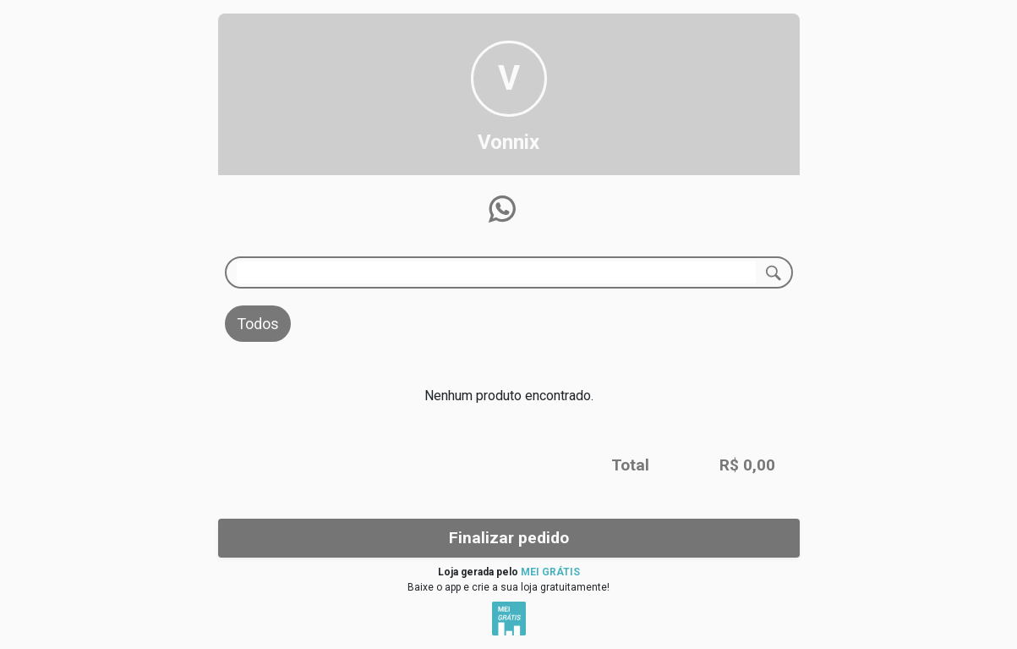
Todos (258, 324)
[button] (502, 209)
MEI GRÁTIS (550, 572)
